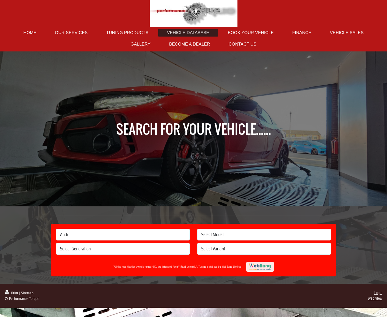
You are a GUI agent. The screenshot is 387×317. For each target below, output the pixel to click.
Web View (375, 298)
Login (378, 292)
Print (12, 293)
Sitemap (27, 293)
